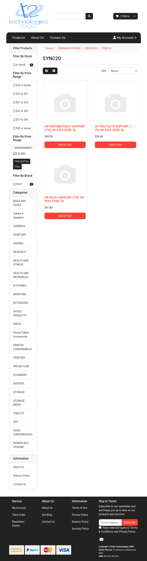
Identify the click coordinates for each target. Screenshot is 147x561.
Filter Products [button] (22, 48)
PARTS (17, 324)
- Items (122, 16)
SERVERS (18, 383)
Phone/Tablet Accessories (21, 334)
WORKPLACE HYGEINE (21, 445)
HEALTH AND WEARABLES (21, 275)
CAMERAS (19, 226)
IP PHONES (20, 285)
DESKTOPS (19, 234)
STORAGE (19, 392)
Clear (17, 166)
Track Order (19, 514)
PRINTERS (19, 357)
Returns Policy (21, 475)
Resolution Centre (18, 523)
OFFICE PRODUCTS (20, 313)
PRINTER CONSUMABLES (22, 347)
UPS (15, 421)
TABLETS (18, 413)
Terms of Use (79, 507)
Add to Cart (65, 144)
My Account (19, 507)
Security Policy (80, 528)
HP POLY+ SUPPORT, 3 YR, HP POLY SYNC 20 (64, 199)
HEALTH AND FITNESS (21, 262)
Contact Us (57, 37)
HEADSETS (19, 251)
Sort (103, 70)
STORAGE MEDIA (19, 402)
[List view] (54, 71)
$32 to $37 (20, 111)
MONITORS (19, 294)
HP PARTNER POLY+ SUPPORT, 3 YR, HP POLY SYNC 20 (64, 128)
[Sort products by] (123, 71)
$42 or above (22, 128)
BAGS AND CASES (19, 203)
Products (18, 37)
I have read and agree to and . (118, 529)
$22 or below (22, 85)
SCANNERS (20, 374)
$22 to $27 (20, 93)
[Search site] (89, 16)
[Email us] (101, 539)
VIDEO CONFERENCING (23, 432)
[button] (125, 38)
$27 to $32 (20, 102)
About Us (37, 37)
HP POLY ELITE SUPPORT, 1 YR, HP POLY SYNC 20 (113, 128)
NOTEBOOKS (20, 302)
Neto (101, 553)
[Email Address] (110, 522)
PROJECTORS (21, 366)
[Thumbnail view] (46, 71)
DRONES (18, 243)
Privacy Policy (80, 514)
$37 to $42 (20, 119)
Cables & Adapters (18, 215)
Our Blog (47, 514)
